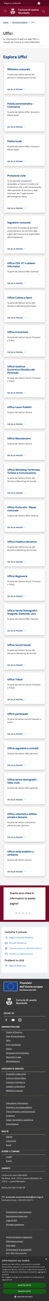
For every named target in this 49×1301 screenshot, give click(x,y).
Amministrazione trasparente (19, 1237)
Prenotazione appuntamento (18, 1212)
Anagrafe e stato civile (16, 1073)
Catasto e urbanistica (15, 1086)
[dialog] (24, 1278)
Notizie (9, 1136)
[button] (24, 1296)
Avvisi (8, 1145)
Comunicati (11, 1140)
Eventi (9, 1160)
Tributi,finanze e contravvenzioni (20, 1111)
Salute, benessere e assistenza (19, 1119)
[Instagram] (19, 1020)
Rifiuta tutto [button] (24, 1291)
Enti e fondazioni (13, 1044)
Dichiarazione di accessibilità (18, 1249)
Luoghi (9, 1156)
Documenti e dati (13, 1057)
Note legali (11, 1245)
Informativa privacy (14, 1241)
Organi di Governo (14, 1032)
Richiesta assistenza (15, 1224)
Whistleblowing (13, 1061)
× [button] (46, 1259)
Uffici (8, 1040)
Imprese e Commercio (15, 1082)
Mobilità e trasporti (14, 1090)
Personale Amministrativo (17, 1052)
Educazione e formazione (17, 1103)
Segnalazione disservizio (17, 1216)
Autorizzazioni (12, 1123)
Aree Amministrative (15, 1036)
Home (5, 22)
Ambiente (10, 1115)
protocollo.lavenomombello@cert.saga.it (24, 1197)
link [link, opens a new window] (10, 1280)
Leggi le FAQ (11, 1220)
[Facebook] (6, 1020)
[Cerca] (43, 11)
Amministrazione (19, 22)
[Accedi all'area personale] (38, 3)
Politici (9, 1048)
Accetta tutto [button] (24, 1285)
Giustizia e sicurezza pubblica (19, 1107)
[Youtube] (13, 1020)
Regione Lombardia (12, 3)
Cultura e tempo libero (16, 1078)
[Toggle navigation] (5, 11)
